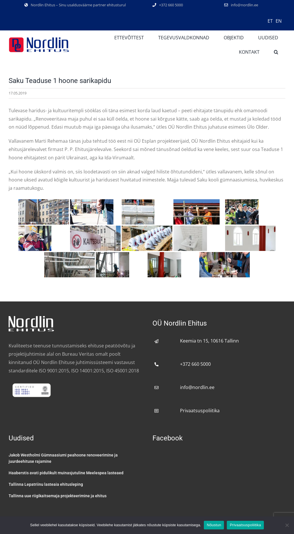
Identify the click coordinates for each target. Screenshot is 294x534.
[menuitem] (270, 20)
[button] (276, 52)
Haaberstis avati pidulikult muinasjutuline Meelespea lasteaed (66, 473)
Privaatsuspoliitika (200, 410)
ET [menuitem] (270, 21)
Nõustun (214, 525)
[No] (287, 525)
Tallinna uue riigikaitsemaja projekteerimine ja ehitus (58, 496)
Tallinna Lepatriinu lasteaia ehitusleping (46, 484)
